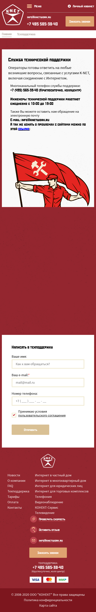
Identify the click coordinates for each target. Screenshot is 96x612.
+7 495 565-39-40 (42, 23)
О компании (16, 480)
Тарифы (13, 496)
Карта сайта (48, 605)
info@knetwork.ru (35, 120)
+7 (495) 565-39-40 (24, 90)
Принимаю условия (42, 413)
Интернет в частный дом (53, 475)
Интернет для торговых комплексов (61, 491)
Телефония (43, 496)
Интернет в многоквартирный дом (60, 480)
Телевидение (44, 513)
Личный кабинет (81, 6)
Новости (14, 475)
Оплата (13, 502)
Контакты (15, 507)
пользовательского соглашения (42, 415)
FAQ (10, 486)
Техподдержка (18, 491)
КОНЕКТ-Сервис (46, 507)
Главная (7, 34)
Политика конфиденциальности (48, 600)
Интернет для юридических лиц (58, 486)
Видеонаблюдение (49, 502)
